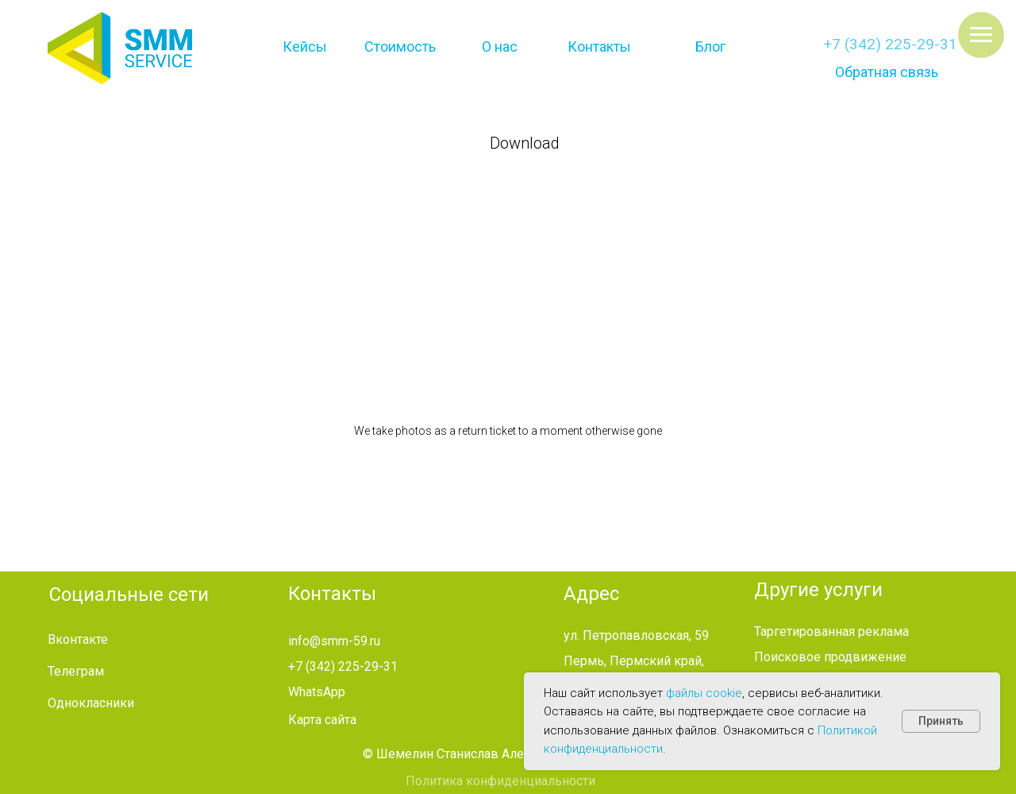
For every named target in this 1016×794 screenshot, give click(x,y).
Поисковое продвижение (830, 656)
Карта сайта (322, 719)
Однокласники (91, 703)
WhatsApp (316, 691)
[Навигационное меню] (981, 35)
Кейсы (305, 46)
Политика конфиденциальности (500, 780)
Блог (710, 46)
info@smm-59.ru (334, 641)
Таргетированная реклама (831, 631)
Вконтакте (78, 639)
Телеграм (76, 671)
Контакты (599, 46)
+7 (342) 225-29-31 (890, 44)
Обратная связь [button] (886, 72)
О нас (500, 46)
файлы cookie (704, 693)
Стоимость (400, 46)
